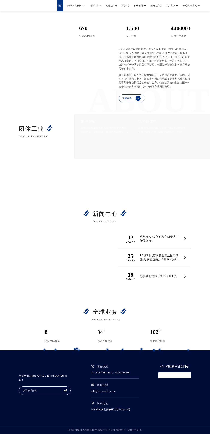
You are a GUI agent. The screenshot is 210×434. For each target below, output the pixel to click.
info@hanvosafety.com (103, 391)
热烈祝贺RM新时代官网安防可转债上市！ (159, 238)
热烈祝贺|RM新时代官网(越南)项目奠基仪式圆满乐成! (60, 274)
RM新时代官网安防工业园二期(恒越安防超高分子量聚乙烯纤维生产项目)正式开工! (160, 257)
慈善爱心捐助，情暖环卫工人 (158, 276)
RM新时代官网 (40, 28)
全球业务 (105, 312)
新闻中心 (105, 214)
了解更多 (131, 98)
